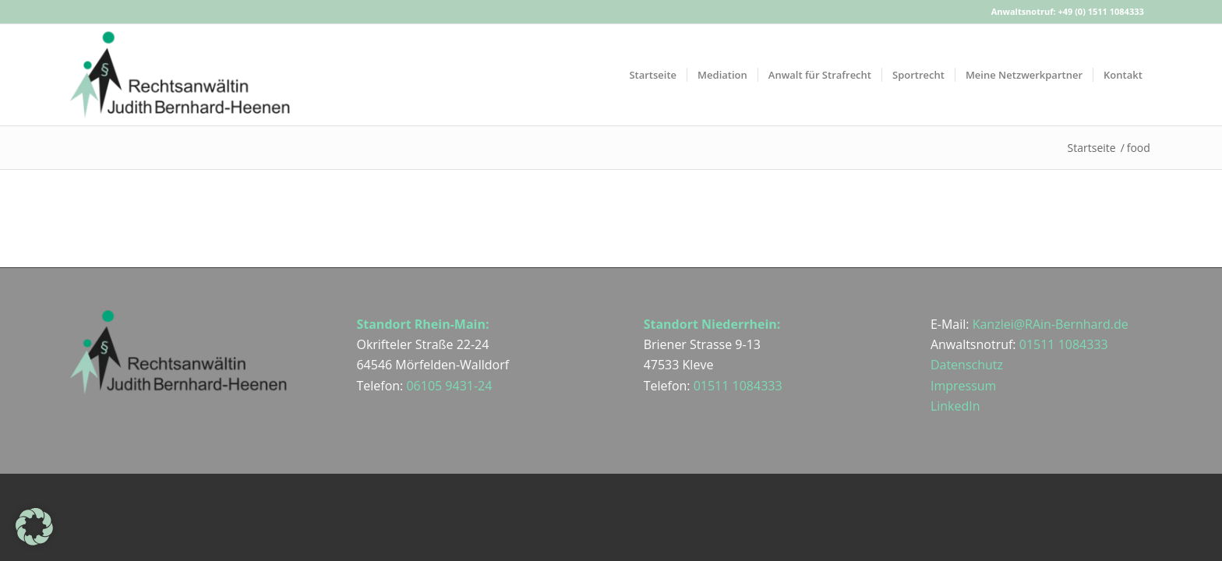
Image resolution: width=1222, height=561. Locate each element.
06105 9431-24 (449, 385)
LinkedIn (955, 406)
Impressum (963, 385)
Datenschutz (967, 364)
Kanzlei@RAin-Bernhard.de (1050, 324)
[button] (34, 526)
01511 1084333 (738, 385)
